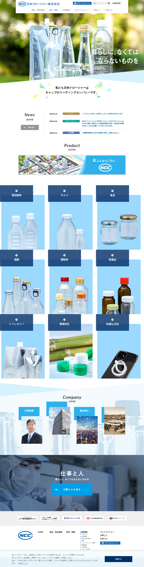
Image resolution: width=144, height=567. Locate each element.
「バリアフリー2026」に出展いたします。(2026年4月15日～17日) (102, 113)
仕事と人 (95, 9)
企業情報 (66, 9)
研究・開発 (55, 9)
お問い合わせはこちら (83, 3)
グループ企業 (86, 549)
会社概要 (84, 536)
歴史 (83, 540)
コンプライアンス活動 (88, 543)
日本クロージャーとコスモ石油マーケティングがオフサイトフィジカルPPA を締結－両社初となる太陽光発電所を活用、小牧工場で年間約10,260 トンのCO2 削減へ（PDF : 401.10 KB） (103, 123)
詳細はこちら (22, 563)
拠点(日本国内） (86, 538)
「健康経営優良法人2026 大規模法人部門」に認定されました (100, 133)
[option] (72, 41)
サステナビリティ (80, 9)
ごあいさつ (85, 534)
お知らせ (105, 9)
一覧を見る (31, 127)
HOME (40, 532)
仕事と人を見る (72, 489)
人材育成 (84, 547)
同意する (118, 559)
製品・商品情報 (40, 9)
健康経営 (84, 545)
